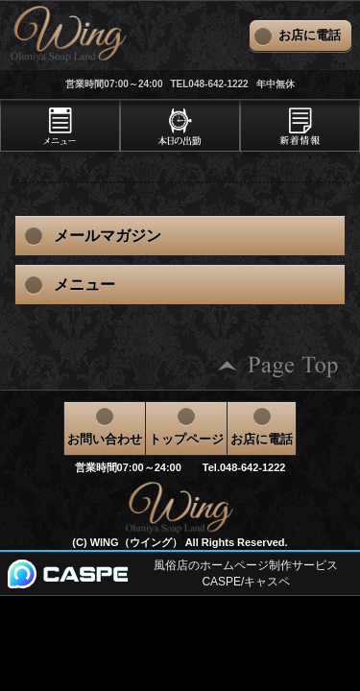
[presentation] (60, 126)
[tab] (60, 126)
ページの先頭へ (278, 366)
